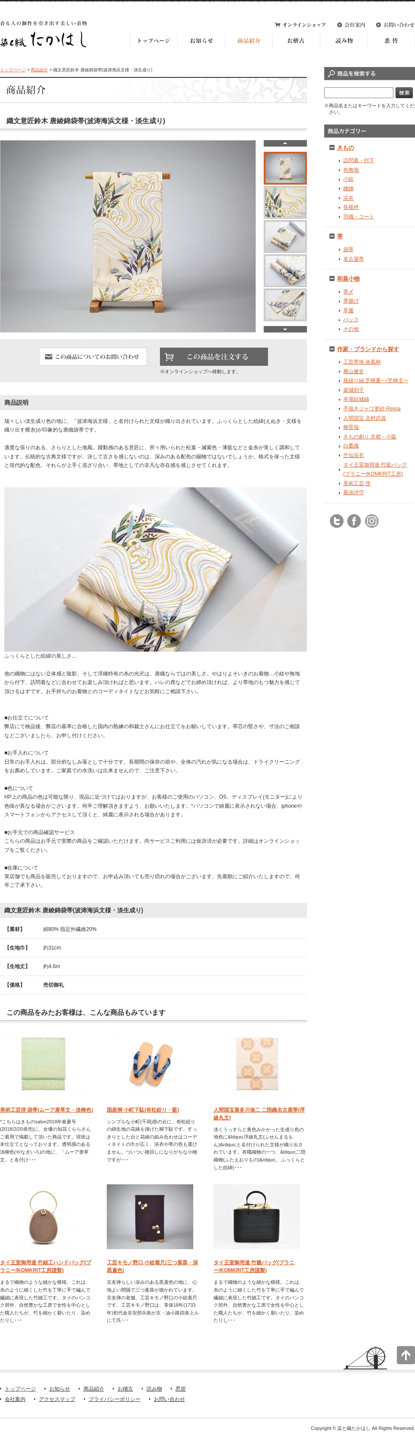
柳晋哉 (351, 427)
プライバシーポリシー (114, 1399)
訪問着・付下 (358, 160)
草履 (348, 310)
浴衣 (348, 198)
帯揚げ (351, 301)
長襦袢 (351, 207)
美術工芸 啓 (356, 483)
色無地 (351, 170)
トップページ (13, 69)
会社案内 (15, 1399)
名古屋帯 (353, 259)
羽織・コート (358, 217)
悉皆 (181, 1389)
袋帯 (348, 249)
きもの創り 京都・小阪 (369, 437)
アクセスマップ (57, 1399)
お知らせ (59, 1389)
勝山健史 (353, 371)
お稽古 (125, 1389)
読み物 (154, 1389)
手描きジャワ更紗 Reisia (372, 409)
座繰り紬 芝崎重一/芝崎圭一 (376, 380)
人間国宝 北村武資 (364, 418)
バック (351, 320)
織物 (348, 188)
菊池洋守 (353, 492)
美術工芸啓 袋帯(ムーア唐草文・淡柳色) (46, 1110)
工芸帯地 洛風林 (362, 362)
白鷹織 (351, 446)
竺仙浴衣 (353, 455)
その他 (351, 329)
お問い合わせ (169, 1399)
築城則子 (353, 390)
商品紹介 (39, 69)
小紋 (348, 179)
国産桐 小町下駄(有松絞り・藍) (143, 1110)
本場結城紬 (356, 399)
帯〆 (348, 292)
